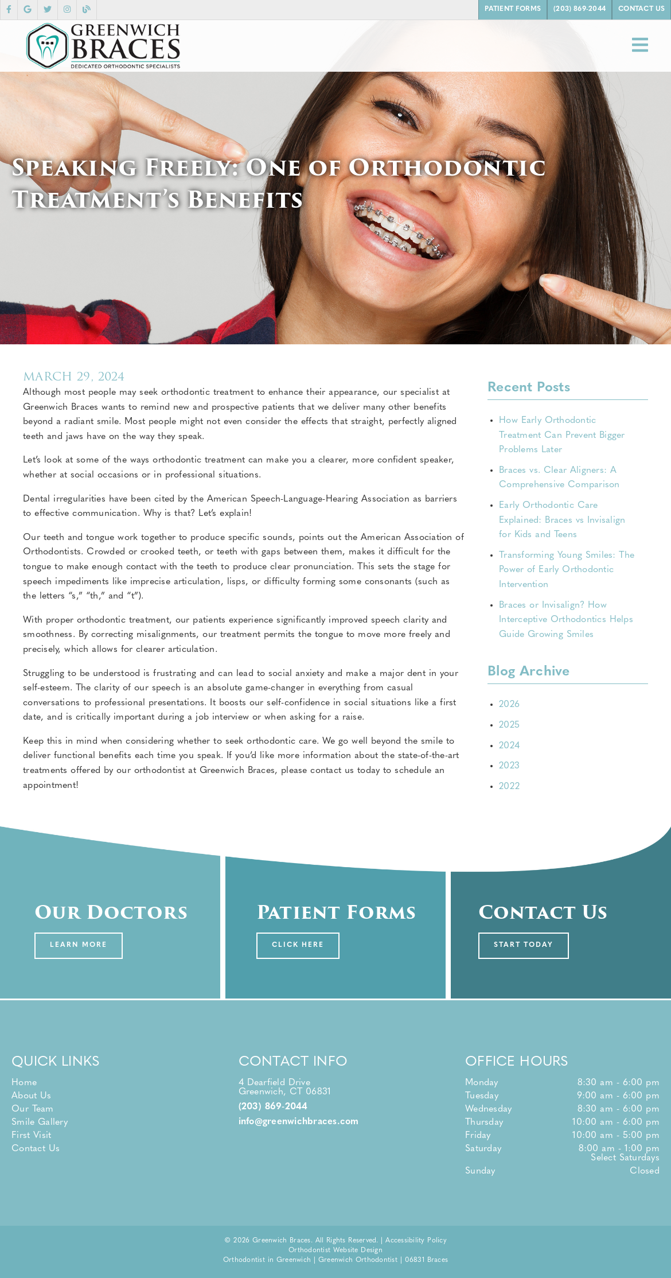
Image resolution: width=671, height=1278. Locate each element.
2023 (509, 766)
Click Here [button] (298, 945)
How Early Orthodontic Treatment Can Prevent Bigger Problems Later (562, 435)
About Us (31, 1096)
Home (24, 1082)
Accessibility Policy (416, 1240)
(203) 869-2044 (273, 1107)
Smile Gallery (39, 1122)
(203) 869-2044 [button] (579, 9)
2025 (509, 725)
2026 (509, 704)
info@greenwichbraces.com (299, 1121)
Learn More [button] (78, 945)
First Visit (31, 1135)
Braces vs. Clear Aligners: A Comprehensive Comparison (559, 478)
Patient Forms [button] (513, 9)
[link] (8, 9)
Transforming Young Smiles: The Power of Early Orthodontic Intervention (566, 570)
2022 (509, 786)
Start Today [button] (524, 945)
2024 (509, 746)
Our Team (32, 1109)
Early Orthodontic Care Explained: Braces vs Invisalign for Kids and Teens (562, 520)
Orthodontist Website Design (335, 1250)
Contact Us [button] (641, 9)
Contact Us (35, 1148)
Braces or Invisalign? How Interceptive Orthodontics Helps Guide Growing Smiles (566, 620)
